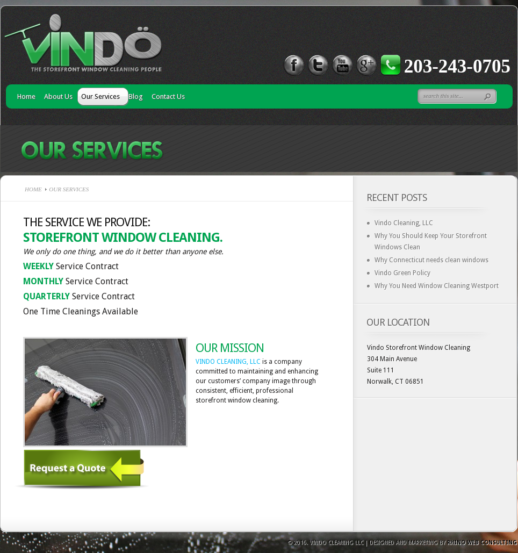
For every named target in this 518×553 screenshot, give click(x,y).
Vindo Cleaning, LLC (404, 223)
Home (26, 96)
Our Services (100, 96)
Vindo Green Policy (402, 273)
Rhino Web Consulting (482, 542)
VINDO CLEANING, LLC (228, 361)
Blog (135, 96)
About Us (58, 96)
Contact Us (168, 96)
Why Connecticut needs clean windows (431, 260)
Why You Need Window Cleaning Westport (437, 286)
